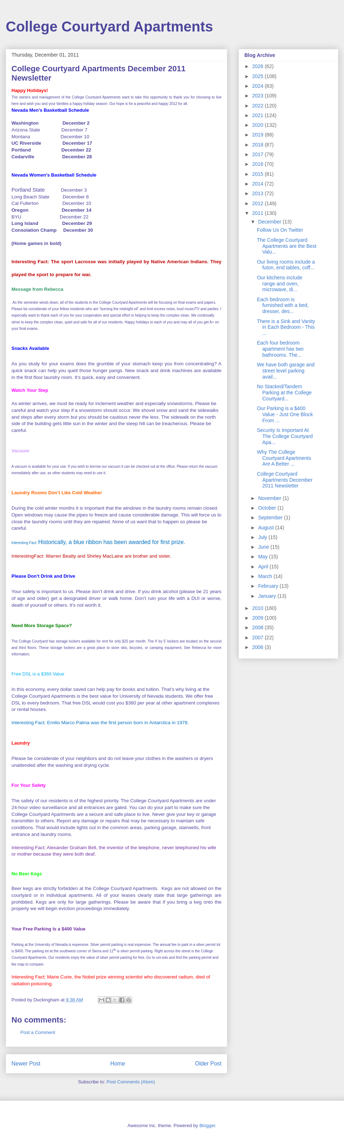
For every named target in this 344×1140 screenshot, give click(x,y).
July (263, 537)
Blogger (207, 1125)
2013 (258, 193)
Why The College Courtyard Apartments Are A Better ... (284, 458)
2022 (258, 106)
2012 (258, 203)
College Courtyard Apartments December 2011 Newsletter (284, 480)
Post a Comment (37, 1032)
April (263, 566)
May (263, 556)
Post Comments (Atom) (130, 1081)
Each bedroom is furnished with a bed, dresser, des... (283, 305)
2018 (258, 145)
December (270, 222)
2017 (258, 154)
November (270, 498)
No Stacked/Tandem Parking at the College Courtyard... (284, 392)
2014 (258, 184)
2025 (258, 76)
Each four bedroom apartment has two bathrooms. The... (280, 349)
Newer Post (25, 1063)
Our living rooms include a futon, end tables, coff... (286, 265)
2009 (258, 618)
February (269, 586)
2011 (258, 213)
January (267, 596)
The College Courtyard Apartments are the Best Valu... (286, 246)
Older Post (208, 1063)
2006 (258, 647)
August (266, 527)
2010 (258, 608)
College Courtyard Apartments (109, 26)
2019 (258, 135)
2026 (258, 66)
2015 (258, 174)
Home (117, 1063)
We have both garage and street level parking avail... (286, 371)
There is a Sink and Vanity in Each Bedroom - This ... (286, 327)
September (271, 517)
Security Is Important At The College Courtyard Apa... (285, 436)
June (264, 547)
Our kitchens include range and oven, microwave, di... (279, 284)
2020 (258, 125)
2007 (258, 637)
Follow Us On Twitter (280, 230)
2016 (258, 164)
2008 (258, 627)
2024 (258, 86)
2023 (258, 95)
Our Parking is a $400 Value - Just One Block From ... (285, 414)
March (265, 576)
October (267, 508)
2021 (258, 115)
